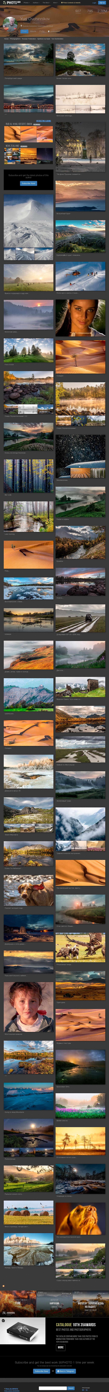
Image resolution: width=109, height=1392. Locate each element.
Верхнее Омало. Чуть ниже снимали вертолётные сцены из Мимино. (69, 699)
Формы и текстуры (64, 1043)
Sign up (102, 2)
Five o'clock (9, 364)
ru (86, 1390)
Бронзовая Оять (63, 1087)
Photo (24, 31)
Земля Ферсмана (11, 835)
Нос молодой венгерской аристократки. (69, 1237)
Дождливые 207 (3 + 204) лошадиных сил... (69, 634)
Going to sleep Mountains (14, 1112)
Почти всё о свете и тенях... (68, 293)
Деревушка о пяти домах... (15, 944)
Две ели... (61, 670)
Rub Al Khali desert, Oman (19, 124)
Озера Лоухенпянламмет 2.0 (16, 416)
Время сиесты (62, 1120)
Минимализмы (62, 480)
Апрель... (60, 598)
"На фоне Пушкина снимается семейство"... (69, 174)
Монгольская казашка (13, 1034)
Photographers (15, 39)
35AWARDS (54, 31)
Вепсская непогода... (65, 116)
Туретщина (61, 1002)
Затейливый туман (64, 801)
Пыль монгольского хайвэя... (16, 975)
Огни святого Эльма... (65, 926)
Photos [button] (27, 2)
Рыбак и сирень (63, 519)
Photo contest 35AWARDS (11, 1391)
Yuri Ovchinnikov (57, 39)
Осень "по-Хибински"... (14, 868)
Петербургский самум (13, 78)
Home (6, 39)
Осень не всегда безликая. (15, 453)
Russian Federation (30, 26)
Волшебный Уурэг (63, 213)
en (83, 1390)
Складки (60, 376)
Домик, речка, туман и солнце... (17, 672)
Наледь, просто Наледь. (14, 1268)
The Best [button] (46, 2)
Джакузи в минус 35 (13, 791)
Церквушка (9, 713)
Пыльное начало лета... (14, 1194)
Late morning (10, 534)
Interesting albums (43, 121)
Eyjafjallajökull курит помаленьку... (69, 255)
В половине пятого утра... (67, 1157)
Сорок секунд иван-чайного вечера (69, 1280)
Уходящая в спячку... (65, 1196)
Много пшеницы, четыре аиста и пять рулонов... (17, 1226)
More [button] (55, 2)
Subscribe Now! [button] (28, 183)
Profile (41, 31)
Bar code (8, 495)
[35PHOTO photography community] (11, 3)
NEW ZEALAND (12, 146)
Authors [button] (36, 2)
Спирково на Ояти (45, 26)
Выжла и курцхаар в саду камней (17, 293)
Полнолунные (10, 1159)
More (61, 1347)
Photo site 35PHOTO (12, 1389)
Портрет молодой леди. (14, 908)
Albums (33, 31)
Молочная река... (11, 332)
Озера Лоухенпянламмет (66, 428)
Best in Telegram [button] (65, 1371)
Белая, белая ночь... (65, 78)
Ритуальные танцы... (64, 964)
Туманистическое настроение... (69, 853)
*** (6, 114)
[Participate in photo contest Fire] (18, 1304)
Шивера (8, 634)
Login (94, 3)
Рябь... (7, 571)
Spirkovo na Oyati (43, 39)
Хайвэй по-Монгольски (66, 765)
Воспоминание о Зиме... (14, 601)
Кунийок (60, 561)
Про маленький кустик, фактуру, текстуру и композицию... (69, 888)
